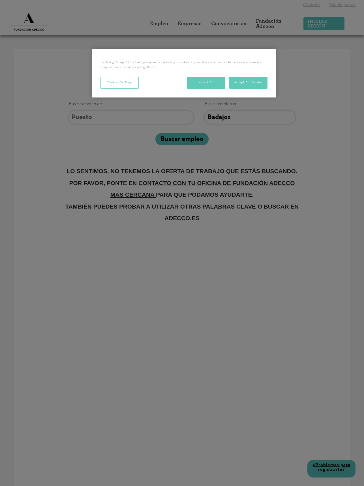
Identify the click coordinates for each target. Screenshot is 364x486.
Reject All (206, 82)
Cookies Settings (119, 82)
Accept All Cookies (248, 82)
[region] (184, 73)
